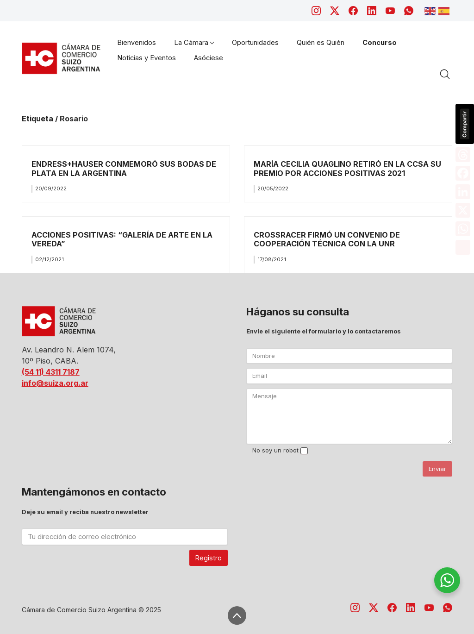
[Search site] (445, 74)
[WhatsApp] (408, 10)
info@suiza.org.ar (55, 383)
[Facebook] (353, 10)
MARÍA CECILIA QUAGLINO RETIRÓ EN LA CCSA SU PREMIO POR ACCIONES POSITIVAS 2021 (347, 168)
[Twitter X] (334, 10)
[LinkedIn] (371, 10)
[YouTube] (390, 10)
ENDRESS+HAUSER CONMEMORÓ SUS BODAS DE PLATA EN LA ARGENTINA (123, 168)
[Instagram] (316, 10)
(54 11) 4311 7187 (51, 372)
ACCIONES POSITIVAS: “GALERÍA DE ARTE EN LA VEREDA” (121, 239)
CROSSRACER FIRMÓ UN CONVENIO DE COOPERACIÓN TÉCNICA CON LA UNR (327, 239)
